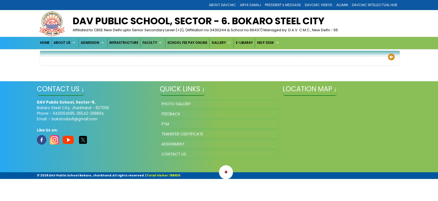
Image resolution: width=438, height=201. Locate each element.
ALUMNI (342, 5)
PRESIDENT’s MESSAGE (283, 5)
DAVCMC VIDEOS (318, 5)
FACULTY (149, 42)
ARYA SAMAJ (250, 5)
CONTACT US (173, 154)
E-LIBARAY (244, 42)
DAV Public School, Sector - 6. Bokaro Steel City (198, 21)
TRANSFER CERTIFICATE (182, 134)
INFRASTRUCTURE (123, 42)
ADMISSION (90, 42)
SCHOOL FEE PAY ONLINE (187, 42)
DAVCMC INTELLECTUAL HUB (374, 5)
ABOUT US (62, 42)
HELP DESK (265, 42)
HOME (44, 42)
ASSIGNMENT (173, 144)
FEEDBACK (170, 114)
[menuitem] (45, 42)
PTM (165, 124)
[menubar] (160, 42)
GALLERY (218, 42)
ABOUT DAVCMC (222, 5)
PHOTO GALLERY (176, 104)
